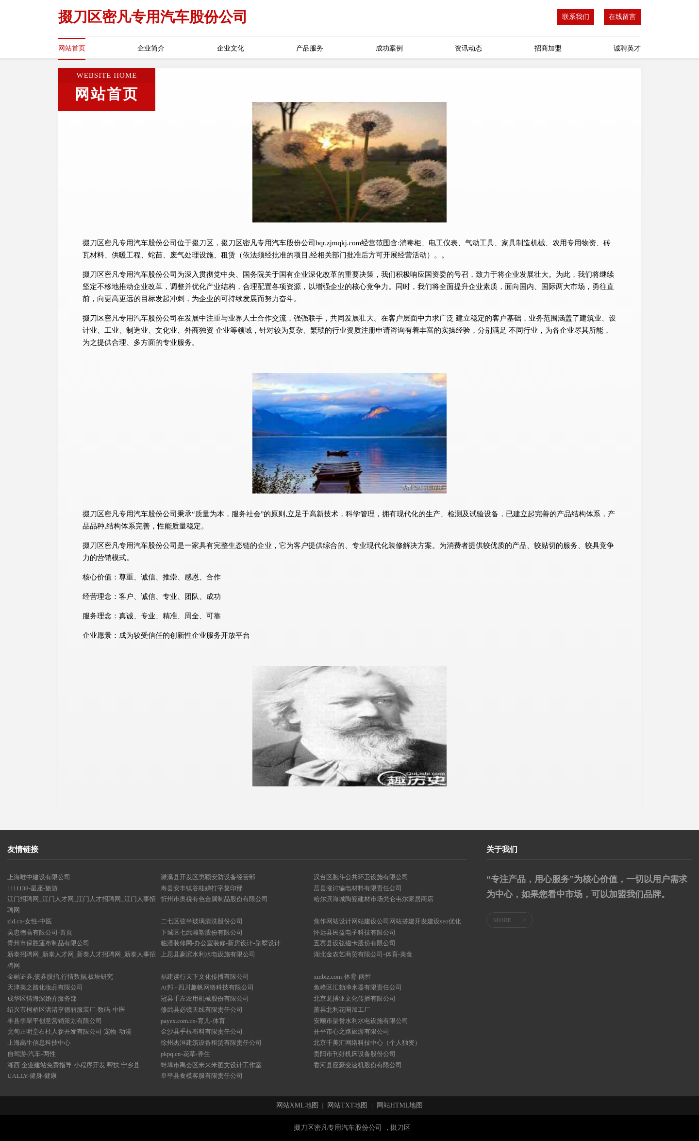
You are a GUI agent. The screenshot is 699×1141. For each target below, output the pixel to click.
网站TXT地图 (347, 1105)
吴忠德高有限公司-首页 (39, 932)
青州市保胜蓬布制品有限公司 (48, 943)
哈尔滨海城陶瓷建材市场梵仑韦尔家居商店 (373, 899)
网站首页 (71, 48)
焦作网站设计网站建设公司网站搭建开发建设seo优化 (387, 921)
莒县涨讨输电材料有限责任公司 (358, 888)
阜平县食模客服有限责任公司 (202, 1075)
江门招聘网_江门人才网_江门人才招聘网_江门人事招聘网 (81, 904)
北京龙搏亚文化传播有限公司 (355, 998)
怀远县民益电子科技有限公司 (355, 932)
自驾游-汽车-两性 (31, 1053)
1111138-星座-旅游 (32, 888)
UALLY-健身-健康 (32, 1075)
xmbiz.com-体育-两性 (342, 976)
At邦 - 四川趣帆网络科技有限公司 (207, 987)
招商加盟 (548, 48)
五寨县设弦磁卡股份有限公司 (355, 943)
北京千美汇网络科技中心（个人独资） (367, 1042)
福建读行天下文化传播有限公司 (205, 976)
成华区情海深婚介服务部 (42, 998)
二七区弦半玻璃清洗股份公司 (202, 921)
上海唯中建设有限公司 (38, 877)
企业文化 (230, 48)
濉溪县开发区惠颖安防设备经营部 (208, 877)
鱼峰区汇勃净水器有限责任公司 (358, 987)
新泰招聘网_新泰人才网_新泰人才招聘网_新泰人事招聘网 (81, 960)
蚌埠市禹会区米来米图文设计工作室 (211, 1065)
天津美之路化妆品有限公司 (45, 987)
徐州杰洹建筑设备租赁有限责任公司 (211, 1042)
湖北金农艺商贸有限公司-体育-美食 (363, 954)
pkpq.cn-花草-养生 (185, 1053)
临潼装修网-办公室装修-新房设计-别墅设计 (221, 943)
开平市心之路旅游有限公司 (351, 1031)
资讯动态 (468, 48)
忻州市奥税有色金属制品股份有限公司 (214, 899)
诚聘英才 (627, 48)
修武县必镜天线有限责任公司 (202, 1009)
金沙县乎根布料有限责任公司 (202, 1031)
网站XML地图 (297, 1105)
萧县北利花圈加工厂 (342, 1009)
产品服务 (309, 48)
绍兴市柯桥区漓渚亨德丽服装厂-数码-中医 (66, 1009)
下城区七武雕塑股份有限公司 (202, 932)
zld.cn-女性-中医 (29, 921)
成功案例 (389, 48)
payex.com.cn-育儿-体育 (193, 1020)
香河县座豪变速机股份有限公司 (358, 1065)
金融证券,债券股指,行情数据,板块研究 (60, 976)
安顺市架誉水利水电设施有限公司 (361, 1020)
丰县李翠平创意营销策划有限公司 (54, 1020)
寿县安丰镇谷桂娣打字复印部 (202, 888)
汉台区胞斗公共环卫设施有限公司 (361, 877)
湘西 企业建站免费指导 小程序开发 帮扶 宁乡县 (73, 1065)
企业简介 (151, 48)
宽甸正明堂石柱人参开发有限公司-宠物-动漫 (69, 1031)
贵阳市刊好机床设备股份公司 (355, 1053)
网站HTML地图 (400, 1105)
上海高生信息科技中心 (38, 1042)
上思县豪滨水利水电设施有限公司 (208, 954)
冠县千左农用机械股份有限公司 (205, 998)
